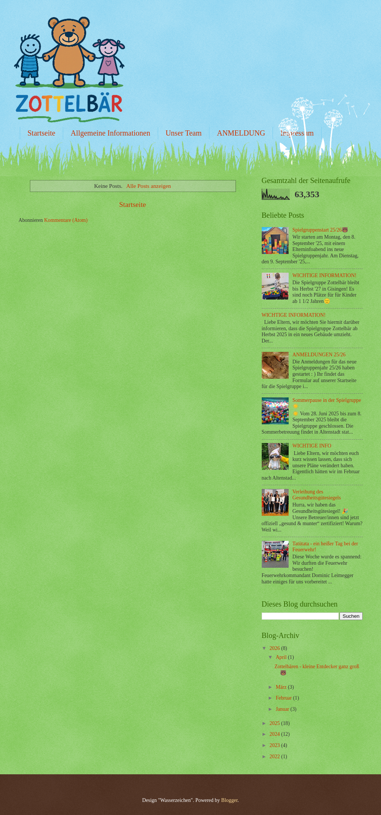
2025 (275, 723)
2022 (275, 756)
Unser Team (184, 133)
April (282, 657)
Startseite (41, 133)
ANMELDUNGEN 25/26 (318, 354)
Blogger (229, 800)
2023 (275, 745)
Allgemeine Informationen (110, 133)
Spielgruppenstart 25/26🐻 (320, 230)
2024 (275, 734)
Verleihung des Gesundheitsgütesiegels (316, 495)
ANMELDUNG (241, 133)
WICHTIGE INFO (311, 446)
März (282, 687)
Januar (283, 709)
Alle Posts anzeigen (148, 186)
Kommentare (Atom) (65, 220)
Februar (284, 698)
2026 (275, 648)
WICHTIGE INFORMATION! (324, 275)
